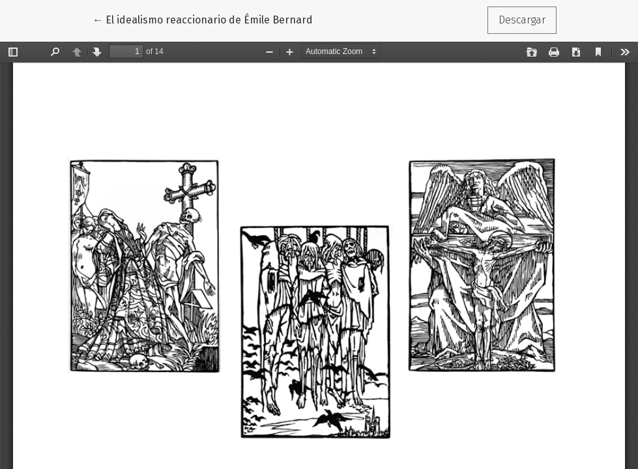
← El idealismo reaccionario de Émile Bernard (203, 19)
